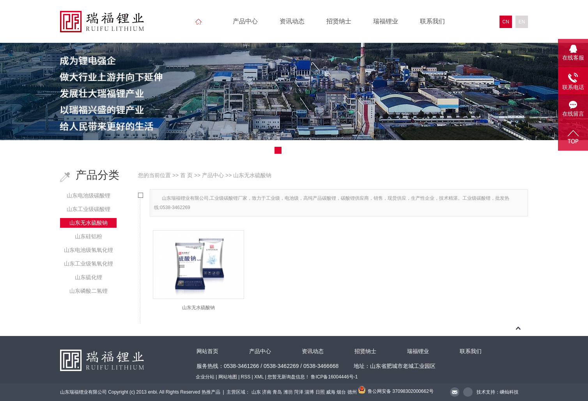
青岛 (277, 392)
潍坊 (288, 392)
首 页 (186, 175)
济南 (266, 392)
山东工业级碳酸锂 (88, 209)
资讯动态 (292, 21)
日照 (320, 392)
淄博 (309, 392)
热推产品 (211, 392)
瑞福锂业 (385, 21)
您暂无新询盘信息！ (288, 377)
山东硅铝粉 (88, 236)
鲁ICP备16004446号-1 (334, 377)
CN (505, 22)
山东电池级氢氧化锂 (88, 250)
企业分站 (205, 377)
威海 (330, 392)
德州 (352, 392)
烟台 (341, 392)
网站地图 (227, 377)
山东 (256, 392)
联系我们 (432, 21)
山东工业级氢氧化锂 (88, 263)
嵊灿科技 (509, 392)
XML (259, 377)
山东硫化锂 (88, 277)
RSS (246, 377)
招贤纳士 (338, 21)
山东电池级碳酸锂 (88, 195)
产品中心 (245, 21)
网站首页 (207, 351)
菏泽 (298, 392)
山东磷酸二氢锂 (88, 291)
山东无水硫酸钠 (88, 223)
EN (522, 22)
